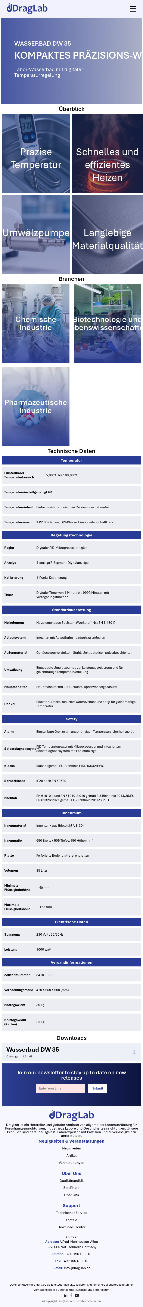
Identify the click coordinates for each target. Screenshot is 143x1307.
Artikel (71, 1155)
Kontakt (71, 1220)
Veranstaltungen (71, 1162)
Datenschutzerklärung (24, 1284)
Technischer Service (71, 1212)
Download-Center (71, 1227)
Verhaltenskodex (45, 1290)
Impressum (101, 1290)
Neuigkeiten (71, 1148)
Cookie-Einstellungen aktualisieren (64, 1284)
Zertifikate (71, 1187)
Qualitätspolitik (71, 1180)
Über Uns (71, 1195)
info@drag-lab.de (77, 1268)
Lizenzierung (84, 1290)
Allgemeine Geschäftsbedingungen (111, 1284)
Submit (97, 1088)
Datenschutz (66, 1290)
